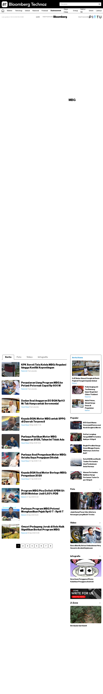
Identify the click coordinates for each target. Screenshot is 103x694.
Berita (8, 357)
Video (30, 357)
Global (27, 11)
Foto (19, 357)
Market (9, 11)
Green (91, 11)
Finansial (45, 11)
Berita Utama (77, 358)
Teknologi (18, 11)
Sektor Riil (83, 10)
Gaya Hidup (66, 10)
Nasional (35, 11)
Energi (75, 11)
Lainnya (99, 11)
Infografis (43, 357)
